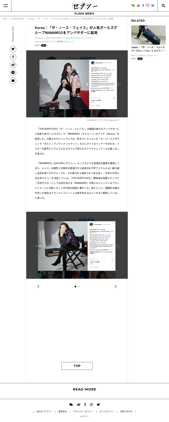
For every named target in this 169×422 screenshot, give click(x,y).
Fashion (39, 37)
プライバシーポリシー (83, 411)
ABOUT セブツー (44, 411)
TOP (77, 366)
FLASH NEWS (84, 13)
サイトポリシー (107, 411)
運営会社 (62, 411)
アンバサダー (87, 37)
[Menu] (5, 5)
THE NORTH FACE (72, 37)
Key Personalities (53, 37)
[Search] (163, 5)
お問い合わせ (126, 411)
